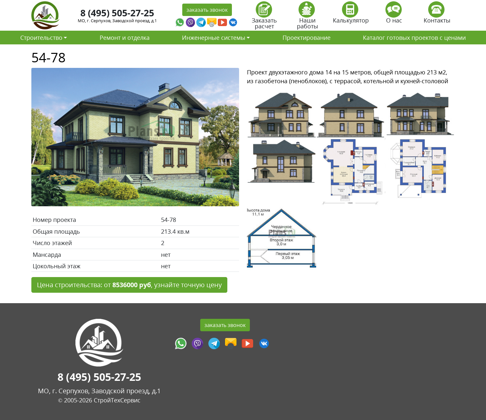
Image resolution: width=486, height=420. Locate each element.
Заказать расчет (264, 17)
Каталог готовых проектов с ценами (414, 37)
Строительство (41, 37)
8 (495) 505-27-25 (117, 13)
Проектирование (307, 37)
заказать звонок (207, 9)
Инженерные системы (213, 37)
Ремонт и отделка (125, 37)
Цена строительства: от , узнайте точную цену (129, 284)
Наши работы (307, 17)
